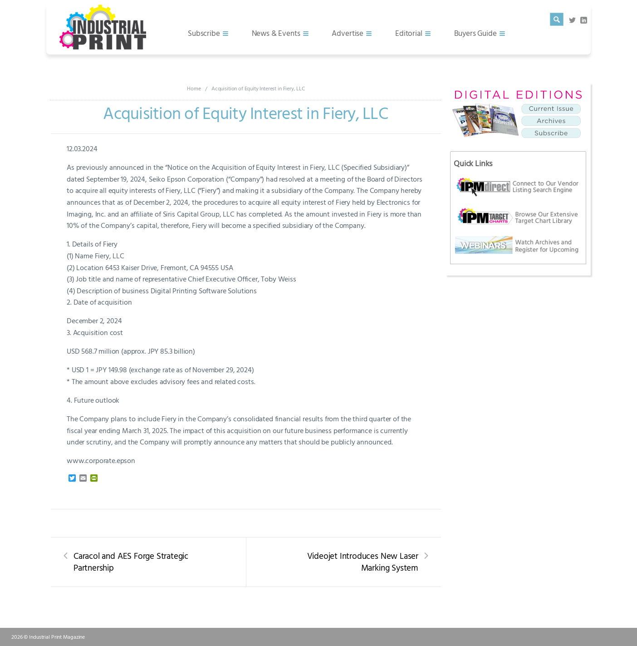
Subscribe (204, 33)
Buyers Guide (475, 33)
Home (194, 88)
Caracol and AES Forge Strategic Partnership (131, 561)
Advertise (347, 33)
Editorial (408, 33)
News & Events (276, 33)
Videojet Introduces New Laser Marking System (362, 561)
